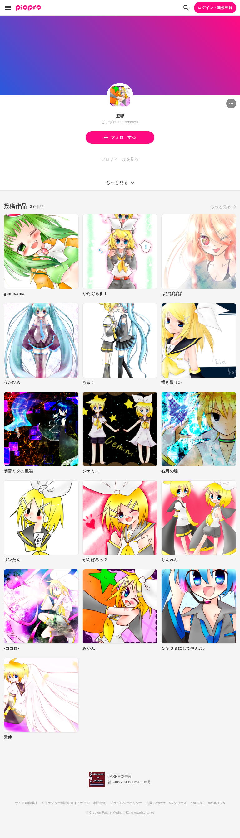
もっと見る (220, 206)
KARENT (197, 803)
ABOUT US (216, 803)
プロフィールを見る (120, 159)
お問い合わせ (156, 803)
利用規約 (99, 803)
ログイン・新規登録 (215, 8)
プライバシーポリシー (126, 803)
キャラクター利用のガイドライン (65, 803)
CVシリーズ (178, 803)
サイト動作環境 (26, 803)
